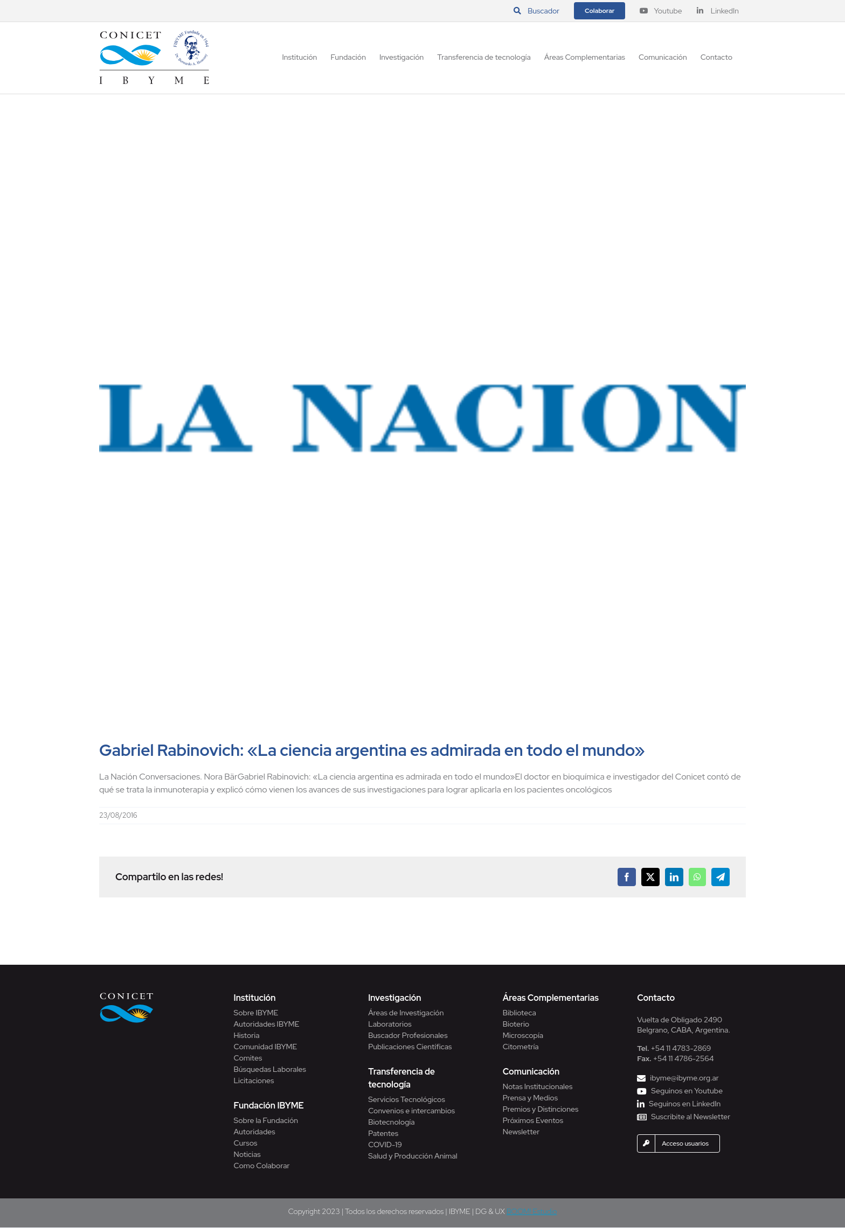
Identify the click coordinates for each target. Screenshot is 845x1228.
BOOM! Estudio (532, 1211)
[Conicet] (126, 995)
